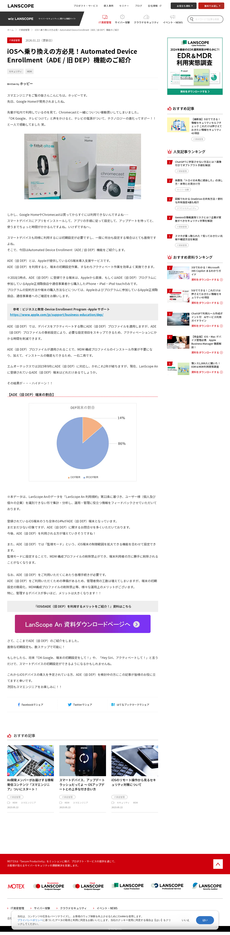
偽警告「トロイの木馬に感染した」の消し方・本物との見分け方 (199, 182)
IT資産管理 (105, 22)
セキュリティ (15, 71)
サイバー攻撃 (122, 22)
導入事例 (109, 5)
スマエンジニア (28, 805)
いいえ (185, 920)
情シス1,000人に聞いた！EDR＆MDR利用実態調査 (205, 365)
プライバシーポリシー (30, 920)
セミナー (124, 5)
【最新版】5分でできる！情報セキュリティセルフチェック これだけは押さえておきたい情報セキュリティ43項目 (206, 126)
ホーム (10, 29)
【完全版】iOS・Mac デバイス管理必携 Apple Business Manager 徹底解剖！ (206, 342)
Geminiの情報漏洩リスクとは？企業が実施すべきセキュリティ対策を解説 (198, 219)
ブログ (138, 5)
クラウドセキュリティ (146, 22)
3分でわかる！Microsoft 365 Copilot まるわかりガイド (206, 270)
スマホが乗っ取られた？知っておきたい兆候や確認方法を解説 (199, 237)
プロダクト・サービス (85, 5)
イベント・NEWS (173, 22)
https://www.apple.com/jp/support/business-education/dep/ (57, 314)
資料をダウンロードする (205, 279)
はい (205, 920)
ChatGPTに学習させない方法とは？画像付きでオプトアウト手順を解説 (198, 163)
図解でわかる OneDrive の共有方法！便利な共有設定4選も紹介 (199, 200)
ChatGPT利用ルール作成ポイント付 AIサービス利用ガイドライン (207, 317)
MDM (29, 71)
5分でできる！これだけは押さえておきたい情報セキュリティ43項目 (206, 294)
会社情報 (153, 5)
